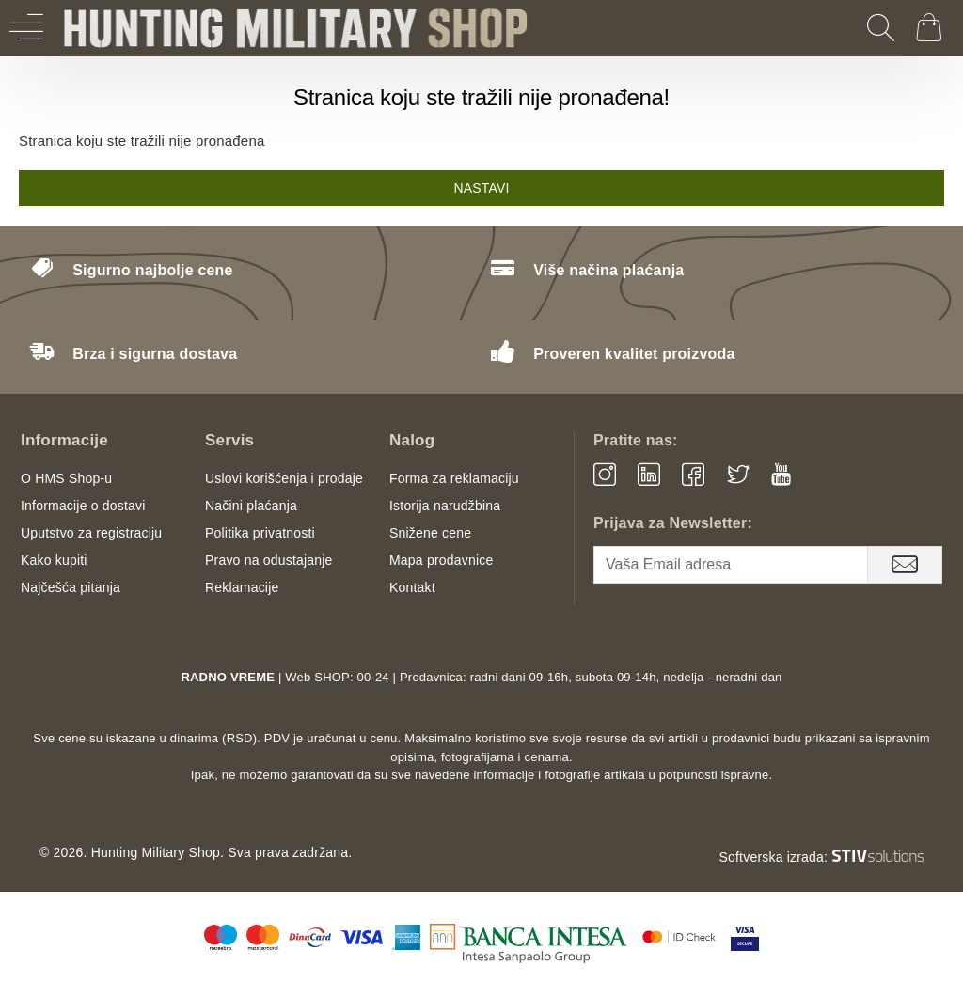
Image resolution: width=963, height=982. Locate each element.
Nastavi (481, 187)
